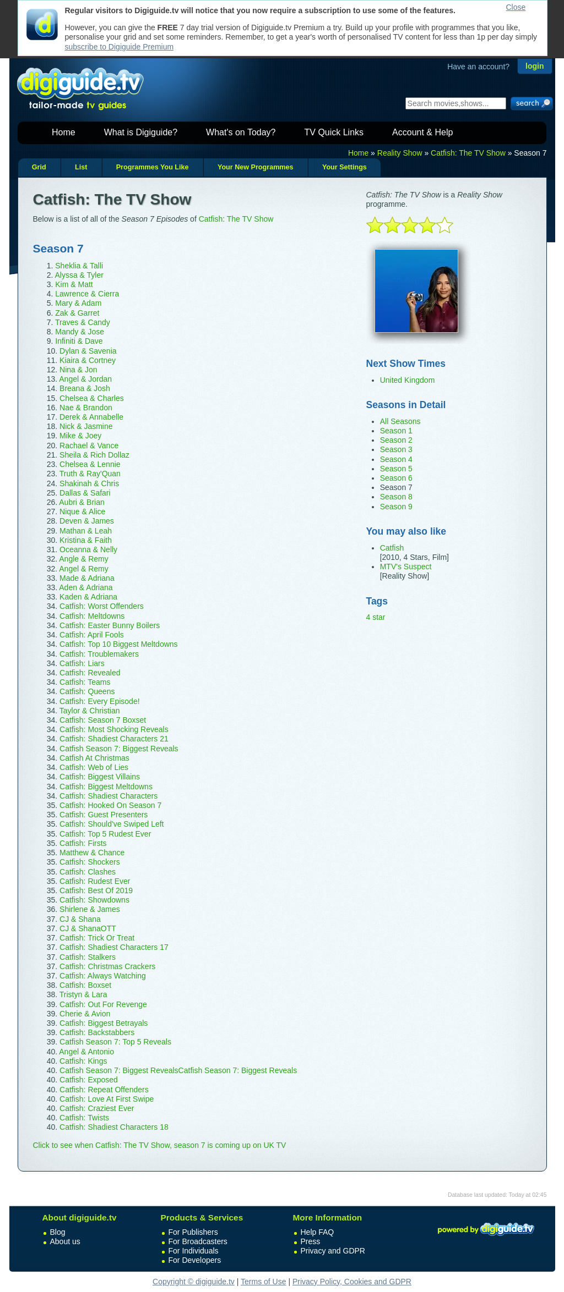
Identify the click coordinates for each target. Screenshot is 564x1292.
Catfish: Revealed (90, 672)
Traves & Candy (82, 322)
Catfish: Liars (82, 663)
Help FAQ (317, 1232)
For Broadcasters (198, 1241)
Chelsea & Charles (91, 398)
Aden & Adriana (85, 587)
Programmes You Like (152, 167)
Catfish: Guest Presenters (103, 814)
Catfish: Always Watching (102, 975)
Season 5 (396, 468)
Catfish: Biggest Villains (99, 776)
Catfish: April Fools (91, 634)
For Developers (195, 1260)
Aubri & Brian (81, 502)
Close (516, 7)
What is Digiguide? (140, 132)
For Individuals (194, 1250)
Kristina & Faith (85, 540)
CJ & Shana (80, 919)
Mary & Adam (78, 303)
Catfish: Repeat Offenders (104, 1089)
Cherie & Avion (84, 1013)
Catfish (392, 547)
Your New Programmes (256, 167)
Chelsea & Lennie (90, 464)
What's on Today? (240, 132)
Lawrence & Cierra (87, 293)
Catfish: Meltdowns (91, 616)
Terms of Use (263, 1281)
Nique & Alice (82, 511)
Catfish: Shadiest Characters (108, 795)
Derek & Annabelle (91, 417)
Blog (58, 1232)
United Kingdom (407, 380)
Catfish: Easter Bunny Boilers (109, 625)
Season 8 (396, 496)
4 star (376, 617)
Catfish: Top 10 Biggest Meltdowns (118, 644)
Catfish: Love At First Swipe (106, 1099)
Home (63, 132)
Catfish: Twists (84, 1117)
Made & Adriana (87, 578)
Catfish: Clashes (87, 871)
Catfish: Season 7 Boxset (102, 720)
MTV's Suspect (406, 566)
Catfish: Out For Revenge (103, 1004)
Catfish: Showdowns (94, 899)
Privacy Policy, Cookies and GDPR (351, 1281)
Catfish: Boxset (85, 985)
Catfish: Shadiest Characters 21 (114, 738)
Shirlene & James (89, 909)
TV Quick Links (334, 132)
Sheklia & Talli (79, 265)
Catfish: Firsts (83, 843)
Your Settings (344, 167)
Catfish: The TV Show (468, 153)
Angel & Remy (83, 568)
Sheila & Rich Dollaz (94, 454)
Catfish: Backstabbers (96, 1032)
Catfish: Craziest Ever (96, 1108)
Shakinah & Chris (89, 483)
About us (65, 1241)
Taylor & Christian (89, 710)
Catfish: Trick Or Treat (96, 937)
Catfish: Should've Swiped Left (111, 824)
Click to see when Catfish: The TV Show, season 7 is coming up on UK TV (159, 1145)
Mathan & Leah (85, 530)
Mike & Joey (80, 435)
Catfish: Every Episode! (99, 701)
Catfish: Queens (87, 691)
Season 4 (396, 459)
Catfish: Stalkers (87, 957)
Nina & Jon (78, 369)
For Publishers (193, 1232)
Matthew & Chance (91, 852)
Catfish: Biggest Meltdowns (106, 786)
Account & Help (422, 132)
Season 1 (396, 430)
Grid (39, 167)
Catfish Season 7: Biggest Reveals (118, 748)
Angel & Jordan (85, 379)
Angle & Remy (83, 558)
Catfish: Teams (84, 682)
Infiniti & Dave (78, 341)
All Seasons (400, 421)
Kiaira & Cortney (87, 360)
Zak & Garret (77, 313)
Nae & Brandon (85, 407)
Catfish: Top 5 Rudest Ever (105, 833)
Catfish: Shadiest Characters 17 (114, 947)
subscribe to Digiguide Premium (119, 46)
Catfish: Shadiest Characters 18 (114, 1127)
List (81, 167)
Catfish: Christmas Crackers (107, 966)
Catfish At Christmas (94, 758)
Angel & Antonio (86, 1051)
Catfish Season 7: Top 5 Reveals (115, 1041)
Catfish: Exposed (88, 1079)
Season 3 (396, 449)
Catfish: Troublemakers (99, 654)
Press (311, 1241)
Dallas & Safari (85, 492)
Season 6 (396, 478)
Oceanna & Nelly (88, 549)
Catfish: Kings (83, 1061)
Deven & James (86, 520)
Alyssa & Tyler (79, 275)
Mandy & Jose (79, 331)
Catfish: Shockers (89, 861)
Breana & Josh (84, 388)
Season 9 (396, 506)
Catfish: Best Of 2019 (96, 890)
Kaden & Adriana (88, 596)
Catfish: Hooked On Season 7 (110, 805)
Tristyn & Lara (83, 994)
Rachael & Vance (88, 445)
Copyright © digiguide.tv (194, 1281)
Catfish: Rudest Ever (94, 881)
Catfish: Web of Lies (93, 767)
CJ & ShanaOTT (87, 928)
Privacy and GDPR (333, 1250)
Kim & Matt (74, 284)
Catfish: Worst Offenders (101, 606)
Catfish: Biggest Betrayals (103, 1023)
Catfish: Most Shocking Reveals (114, 729)
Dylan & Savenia (88, 351)
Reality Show (399, 153)
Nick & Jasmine (85, 426)
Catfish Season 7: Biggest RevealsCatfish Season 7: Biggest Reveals (178, 1070)
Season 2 (396, 440)
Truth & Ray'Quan (90, 473)
